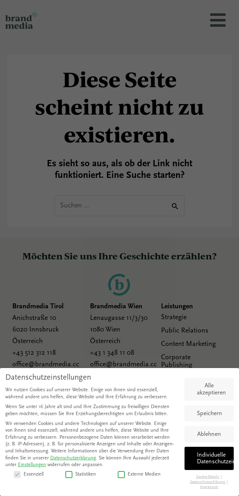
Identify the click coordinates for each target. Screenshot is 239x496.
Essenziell (29, 474)
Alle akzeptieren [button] (211, 389)
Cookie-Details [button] (208, 477)
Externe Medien (139, 474)
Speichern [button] (209, 414)
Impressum (209, 487)
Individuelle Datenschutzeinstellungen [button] (215, 458)
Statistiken (80, 474)
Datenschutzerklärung (73, 458)
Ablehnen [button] (209, 434)
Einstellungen (32, 465)
